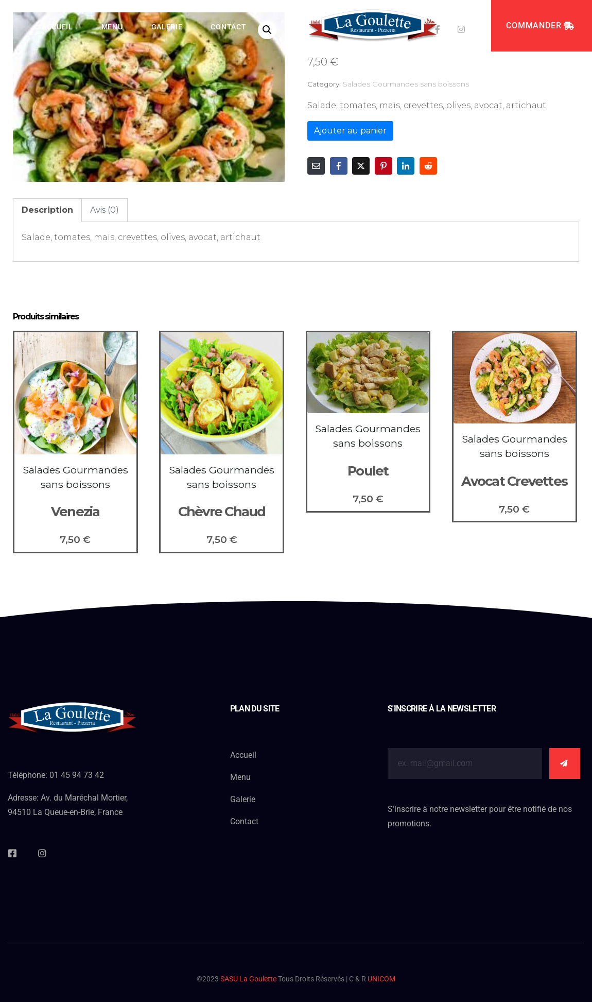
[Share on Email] (316, 166)
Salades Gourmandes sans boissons (406, 84)
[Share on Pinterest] (383, 166)
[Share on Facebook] (338, 166)
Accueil (57, 27)
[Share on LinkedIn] (405, 166)
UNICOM (381, 979)
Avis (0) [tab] (104, 210)
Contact (228, 27)
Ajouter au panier (350, 130)
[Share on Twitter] (361, 166)
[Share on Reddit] (428, 166)
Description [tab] (47, 210)
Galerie (167, 27)
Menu (112, 27)
